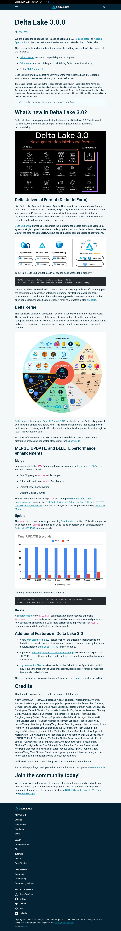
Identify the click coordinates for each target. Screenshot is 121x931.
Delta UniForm (27, 57)
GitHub (68, 790)
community (99, 767)
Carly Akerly (23, 31)
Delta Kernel (26, 63)
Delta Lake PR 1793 (48, 646)
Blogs (17, 834)
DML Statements (35, 69)
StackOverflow (24, 894)
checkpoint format (36, 639)
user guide (74, 441)
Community (20, 874)
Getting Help (20, 878)
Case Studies (21, 863)
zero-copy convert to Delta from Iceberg (52, 652)
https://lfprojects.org (64, 922)
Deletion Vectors (69, 521)
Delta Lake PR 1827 (87, 466)
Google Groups (27, 793)
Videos (18, 858)
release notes (82, 38)
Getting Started (22, 844)
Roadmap (19, 829)
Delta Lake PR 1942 (25, 528)
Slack (76, 790)
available (91, 300)
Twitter (20, 903)
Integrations (20, 824)
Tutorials (19, 854)
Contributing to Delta (24, 883)
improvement (25, 615)
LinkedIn (87, 790)
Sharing (18, 820)
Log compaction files (30, 665)
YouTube (96, 790)
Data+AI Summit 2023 (54, 421)
